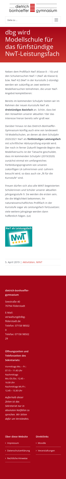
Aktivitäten (29, 262)
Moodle (42, 443)
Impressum (13, 443)
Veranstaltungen (46, 450)
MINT (39, 262)
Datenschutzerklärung (18, 450)
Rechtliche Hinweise (17, 458)
